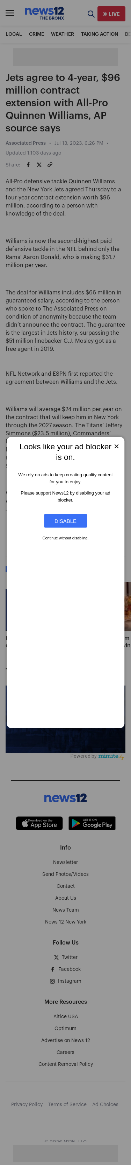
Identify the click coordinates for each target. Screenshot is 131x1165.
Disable (65, 521)
